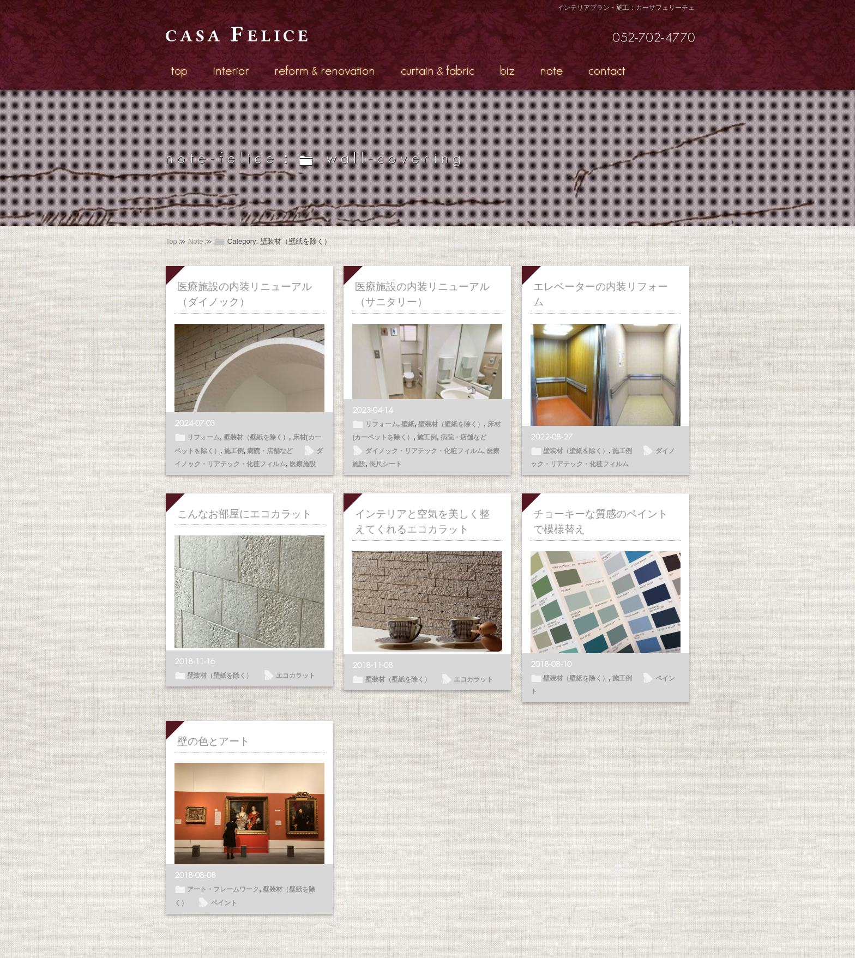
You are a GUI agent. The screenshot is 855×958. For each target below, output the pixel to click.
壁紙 (407, 424)
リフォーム (203, 437)
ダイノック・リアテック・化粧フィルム (424, 451)
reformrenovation (324, 70)
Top (171, 241)
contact (606, 70)
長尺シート (385, 464)
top (179, 70)
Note (195, 241)
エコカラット (295, 675)
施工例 (234, 451)
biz (507, 70)
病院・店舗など (270, 451)
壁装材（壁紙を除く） (256, 437)
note (551, 70)
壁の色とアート (213, 741)
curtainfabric (437, 70)
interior (231, 70)
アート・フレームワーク (223, 889)
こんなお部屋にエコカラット (244, 514)
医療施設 (303, 464)
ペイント (224, 903)
